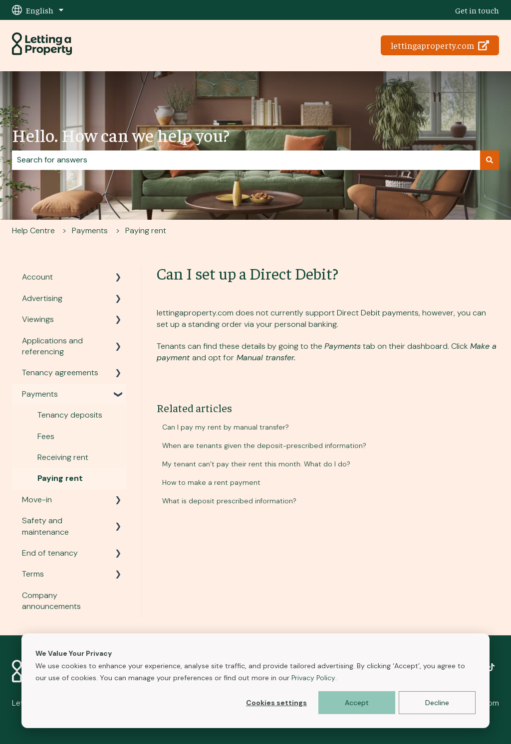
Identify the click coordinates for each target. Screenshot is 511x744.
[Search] (489, 159)
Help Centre (33, 230)
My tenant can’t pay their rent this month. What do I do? (256, 463)
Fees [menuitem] (45, 436)
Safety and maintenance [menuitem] (45, 526)
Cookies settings (276, 702)
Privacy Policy (313, 677)
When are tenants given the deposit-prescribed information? (264, 445)
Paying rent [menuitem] (60, 478)
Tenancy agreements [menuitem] (60, 372)
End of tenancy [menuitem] (50, 553)
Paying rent (145, 230)
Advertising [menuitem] (42, 298)
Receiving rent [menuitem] (62, 457)
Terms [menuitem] (33, 574)
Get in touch (477, 10)
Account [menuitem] (37, 277)
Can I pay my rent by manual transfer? (225, 427)
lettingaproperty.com (440, 45)
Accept (357, 702)
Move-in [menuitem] (37, 499)
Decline (437, 702)
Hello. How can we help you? (121, 134)
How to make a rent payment (211, 482)
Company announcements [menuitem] (51, 600)
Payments (90, 230)
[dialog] (255, 680)
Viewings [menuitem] (38, 319)
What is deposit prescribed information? (229, 500)
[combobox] (246, 159)
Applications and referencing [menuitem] (52, 346)
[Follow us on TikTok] (491, 667)
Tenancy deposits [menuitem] (69, 415)
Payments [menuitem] (40, 394)
